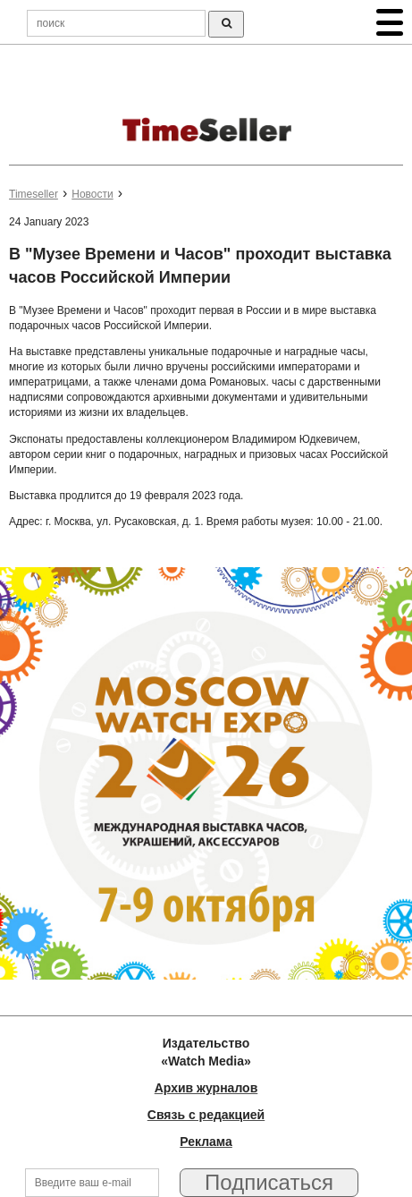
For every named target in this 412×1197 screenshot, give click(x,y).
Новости (92, 194)
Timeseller (33, 194)
